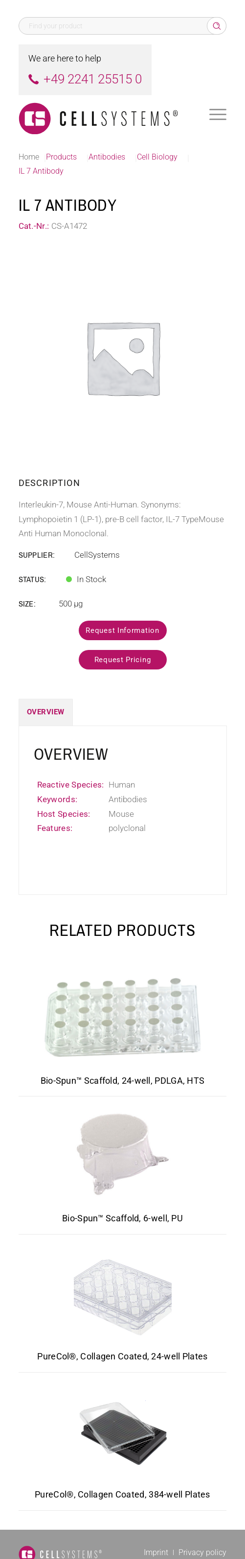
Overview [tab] (46, 712)
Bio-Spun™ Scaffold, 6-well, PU (122, 1218)
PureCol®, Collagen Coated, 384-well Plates (122, 1494)
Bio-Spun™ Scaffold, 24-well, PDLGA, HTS (123, 1080)
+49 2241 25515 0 (93, 79)
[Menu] (217, 114)
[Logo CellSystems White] (102, 114)
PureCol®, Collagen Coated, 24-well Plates (122, 1356)
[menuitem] (217, 114)
